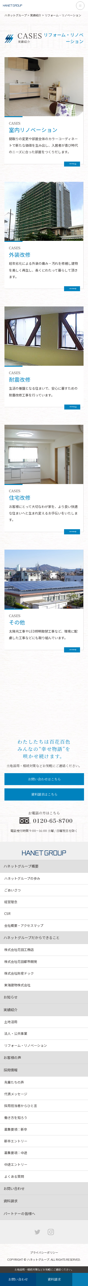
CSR (7, 913)
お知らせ (11, 997)
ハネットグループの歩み (22, 878)
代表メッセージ (15, 1094)
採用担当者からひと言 (20, 1105)
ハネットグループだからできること (32, 937)
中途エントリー (15, 1164)
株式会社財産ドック (19, 973)
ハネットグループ (15, 15)
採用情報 (11, 1069)
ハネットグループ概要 (21, 866)
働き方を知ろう (15, 1117)
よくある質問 (14, 1176)
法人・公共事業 (15, 1033)
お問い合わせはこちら (44, 779)
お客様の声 (12, 1057)
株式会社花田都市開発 (20, 961)
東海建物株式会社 (17, 985)
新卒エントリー (15, 1141)
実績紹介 (11, 1009)
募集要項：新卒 (15, 1129)
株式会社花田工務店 (19, 949)
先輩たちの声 (14, 1082)
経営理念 (10, 901)
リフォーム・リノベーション (25, 1045)
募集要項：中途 (15, 1152)
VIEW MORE (58, 164)
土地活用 (10, 1021)
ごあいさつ (12, 890)
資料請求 (54, 1279)
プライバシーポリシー (44, 1252)
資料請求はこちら (44, 794)
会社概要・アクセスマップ (23, 925)
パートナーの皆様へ (19, 1213)
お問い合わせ (18, 1279)
